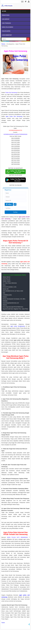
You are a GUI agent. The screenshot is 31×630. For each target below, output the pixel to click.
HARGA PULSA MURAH (7, 27)
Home (4, 11)
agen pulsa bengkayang (17, 326)
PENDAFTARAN (5, 15)
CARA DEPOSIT (5, 19)
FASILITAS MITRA (6, 31)
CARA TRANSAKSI (6, 23)
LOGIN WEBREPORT (7, 35)
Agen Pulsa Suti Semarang (14, 116)
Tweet (3, 622)
